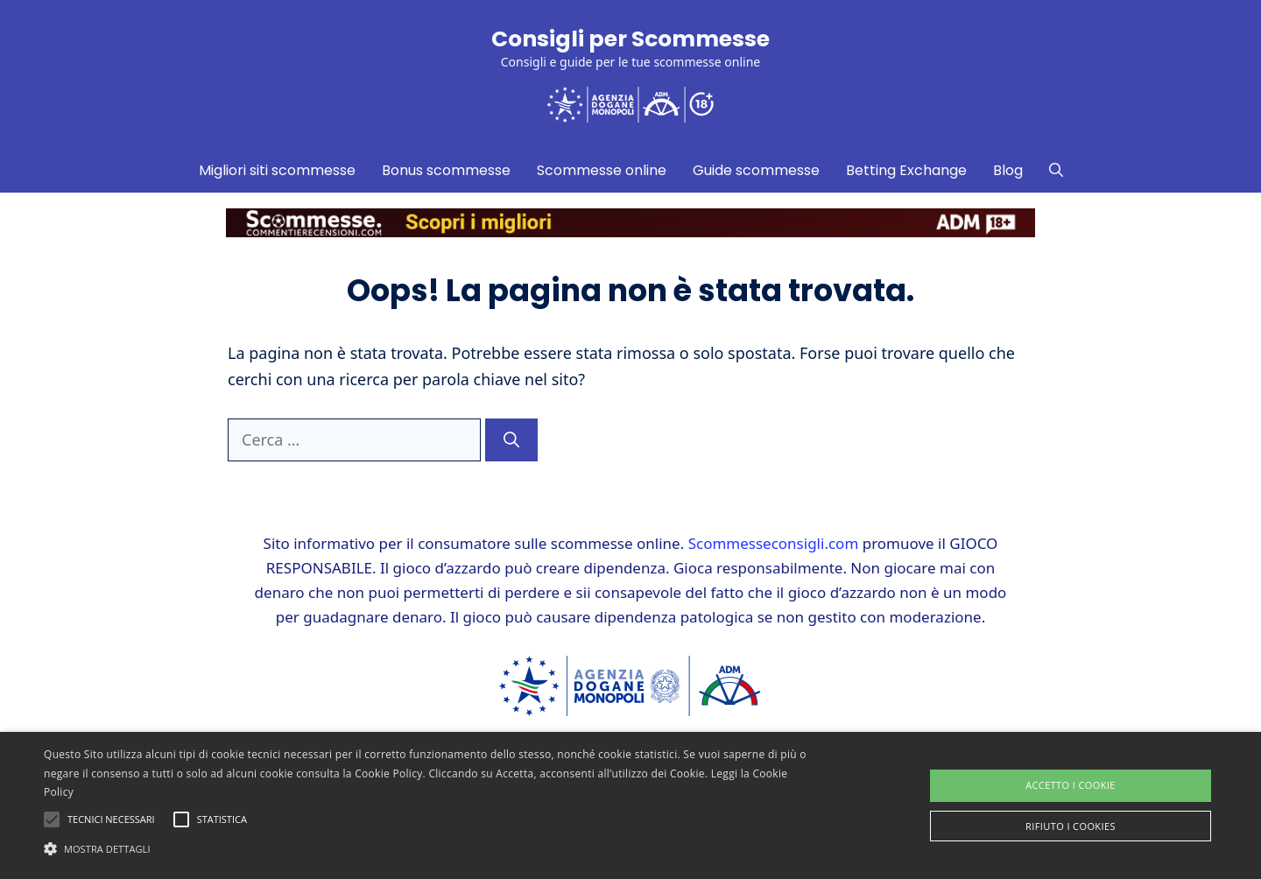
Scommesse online (601, 170)
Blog (1008, 170)
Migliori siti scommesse (277, 170)
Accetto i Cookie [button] (1070, 784)
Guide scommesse (756, 170)
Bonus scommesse (446, 170)
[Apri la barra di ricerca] (1056, 171)
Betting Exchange (906, 170)
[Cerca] (511, 439)
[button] (425, 848)
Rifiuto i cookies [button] (1070, 826)
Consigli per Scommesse (630, 39)
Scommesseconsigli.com (773, 543)
